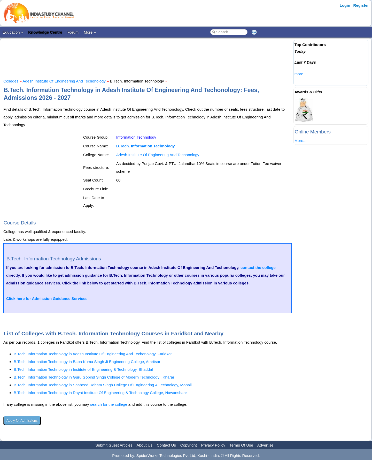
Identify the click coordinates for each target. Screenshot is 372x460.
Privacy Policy (213, 445)
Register (361, 5)
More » (90, 32)
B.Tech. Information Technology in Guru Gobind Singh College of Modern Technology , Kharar (94, 377)
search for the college (108, 404)
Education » (13, 32)
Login (345, 5)
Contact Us (166, 445)
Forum (73, 32)
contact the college (258, 267)
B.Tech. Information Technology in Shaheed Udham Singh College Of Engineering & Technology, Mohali (103, 385)
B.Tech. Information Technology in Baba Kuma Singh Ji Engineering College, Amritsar (87, 361)
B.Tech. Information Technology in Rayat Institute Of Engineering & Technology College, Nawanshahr (100, 392)
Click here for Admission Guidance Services (47, 298)
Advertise (265, 445)
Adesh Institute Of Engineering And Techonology (64, 81)
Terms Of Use (241, 445)
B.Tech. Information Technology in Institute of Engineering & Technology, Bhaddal (83, 369)
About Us (144, 445)
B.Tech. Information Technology (145, 146)
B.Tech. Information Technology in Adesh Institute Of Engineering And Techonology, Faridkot (93, 354)
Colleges (10, 81)
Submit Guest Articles (113, 445)
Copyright (188, 445)
